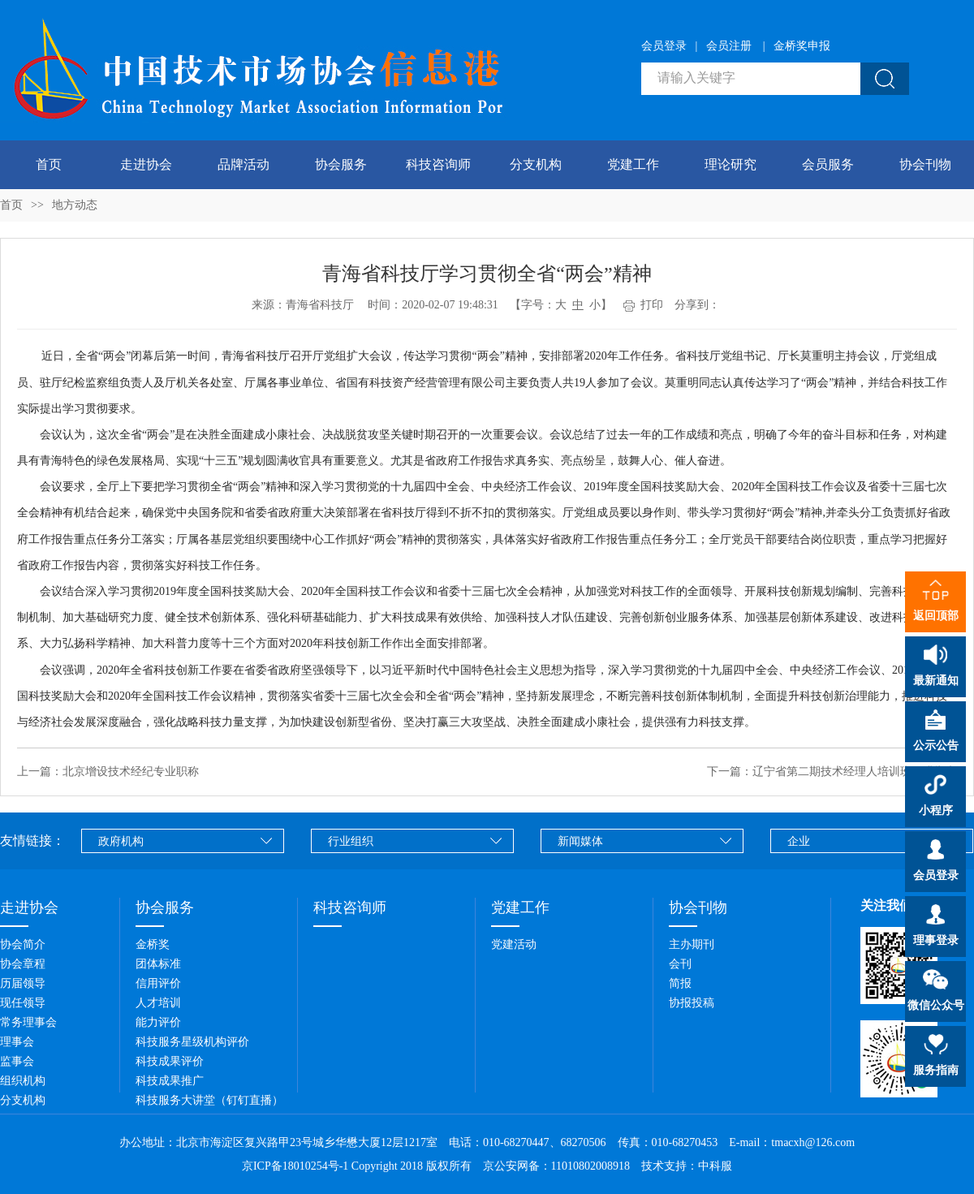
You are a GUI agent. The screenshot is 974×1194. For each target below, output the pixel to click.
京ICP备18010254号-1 (295, 1166)
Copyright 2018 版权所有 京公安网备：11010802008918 (494, 1166)
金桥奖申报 (802, 46)
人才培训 (158, 1003)
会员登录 (664, 46)
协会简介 (22, 944)
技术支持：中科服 (686, 1166)
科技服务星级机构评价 (192, 1042)
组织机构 (22, 1081)
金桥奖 (153, 944)
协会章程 (22, 964)
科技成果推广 (170, 1081)
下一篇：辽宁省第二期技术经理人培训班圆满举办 (832, 771)
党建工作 (633, 164)
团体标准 (158, 964)
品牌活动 (243, 164)
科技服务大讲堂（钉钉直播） (209, 1100)
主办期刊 (691, 944)
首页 (49, 164)
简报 (680, 983)
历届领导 (22, 983)
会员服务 (828, 164)
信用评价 (158, 983)
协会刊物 (925, 164)
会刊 (680, 964)
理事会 (17, 1042)
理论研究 (730, 164)
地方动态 (74, 205)
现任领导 (22, 1003)
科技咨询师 (438, 164)
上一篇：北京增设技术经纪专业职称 (108, 771)
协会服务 (341, 164)
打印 (643, 305)
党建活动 (514, 944)
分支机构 (536, 164)
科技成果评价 (170, 1061)
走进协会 (146, 164)
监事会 (17, 1061)
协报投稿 (691, 1003)
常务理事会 (28, 1022)
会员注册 (729, 46)
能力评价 (158, 1022)
